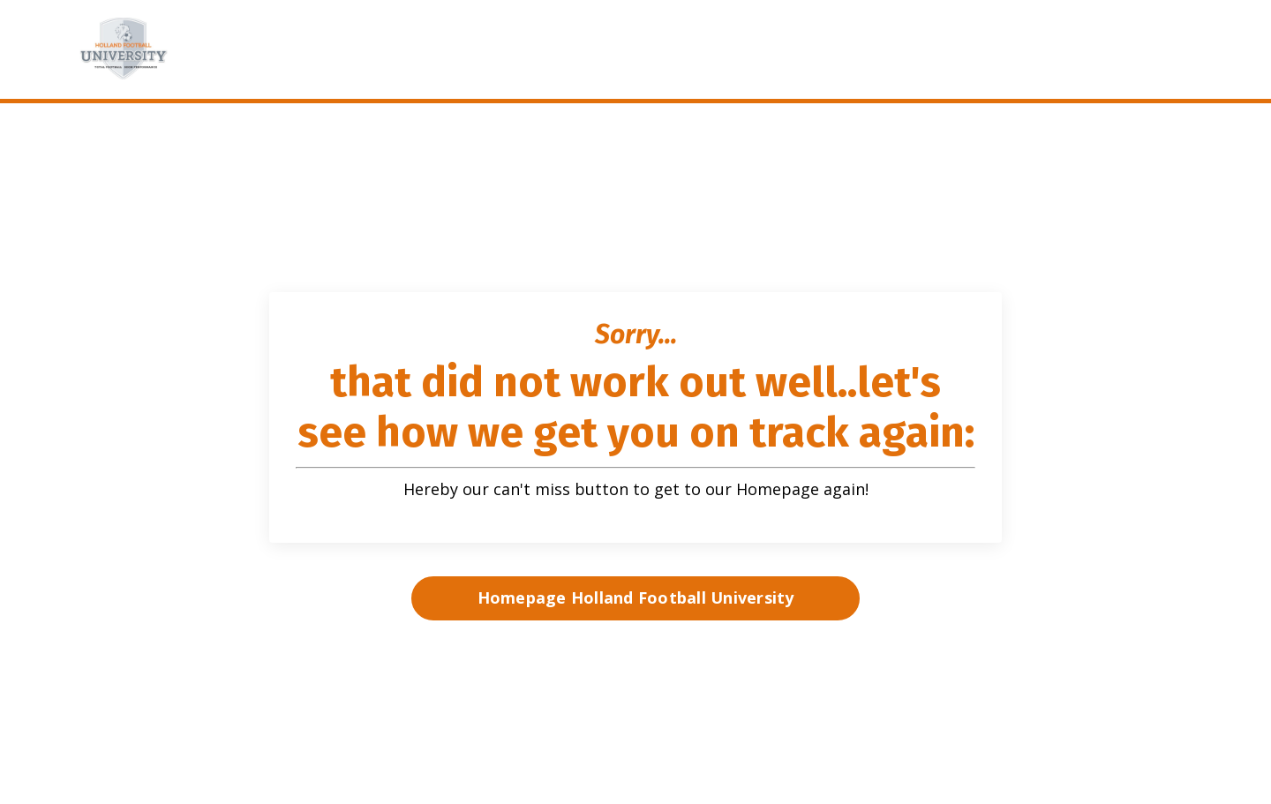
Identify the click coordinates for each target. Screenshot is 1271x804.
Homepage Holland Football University (636, 597)
